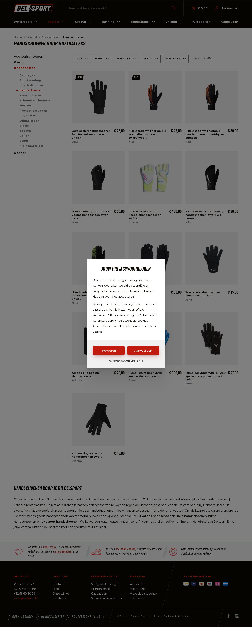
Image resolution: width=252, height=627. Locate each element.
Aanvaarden (143, 350)
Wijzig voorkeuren (126, 361)
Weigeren (109, 350)
